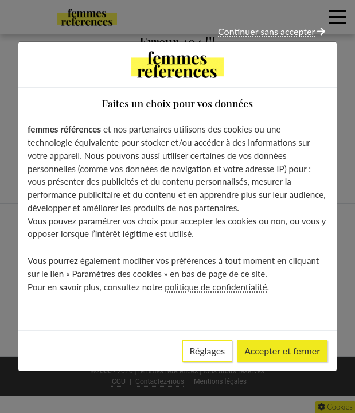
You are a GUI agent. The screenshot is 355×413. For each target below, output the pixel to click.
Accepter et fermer (282, 350)
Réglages (207, 350)
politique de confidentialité (216, 287)
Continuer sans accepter (271, 31)
